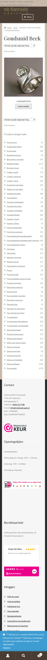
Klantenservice (13, 606)
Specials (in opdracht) (16, 309)
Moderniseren (13, 262)
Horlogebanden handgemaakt (19, 236)
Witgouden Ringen (14, 339)
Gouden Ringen (13, 215)
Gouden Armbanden (15, 202)
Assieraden (11, 151)
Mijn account (8, 655)
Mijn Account (13, 596)
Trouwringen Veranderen (17, 321)
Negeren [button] (6, 647)
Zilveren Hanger (13, 347)
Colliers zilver (12, 181)
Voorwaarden (13, 611)
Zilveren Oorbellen (14, 360)
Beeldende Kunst (14, 155)
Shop (16, 28)
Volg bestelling (13, 601)
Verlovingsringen (14, 330)
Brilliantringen (13, 164)
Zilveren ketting (13, 351)
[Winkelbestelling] (19, 45)
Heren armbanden (14, 228)
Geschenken (12, 198)
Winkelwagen (36, 654)
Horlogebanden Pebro (16, 245)
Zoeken (23, 655)
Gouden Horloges (14, 206)
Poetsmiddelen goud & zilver (19, 279)
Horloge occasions (14, 232)
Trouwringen (12, 317)
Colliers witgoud (14, 176)
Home (9, 28)
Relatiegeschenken (15, 287)
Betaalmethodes (14, 616)
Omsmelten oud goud (16, 266)
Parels (9, 270)
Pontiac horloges (14, 283)
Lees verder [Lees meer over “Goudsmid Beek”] (23, 106)
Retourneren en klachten (17, 626)
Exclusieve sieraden (15, 185)
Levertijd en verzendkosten (18, 621)
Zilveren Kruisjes (14, 356)
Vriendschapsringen (15, 334)
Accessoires (12, 142)
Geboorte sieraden (15, 189)
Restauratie (12, 292)
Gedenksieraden (14, 194)
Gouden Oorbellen (14, 211)
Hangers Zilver (13, 223)
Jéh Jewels (11, 253)
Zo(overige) (12, 368)
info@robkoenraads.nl (20, 408)
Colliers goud (12, 172)
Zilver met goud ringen (16, 343)
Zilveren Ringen (13, 364)
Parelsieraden (13, 274)
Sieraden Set (12, 304)
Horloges (11, 249)
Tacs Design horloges (16, 313)
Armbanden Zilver (14, 147)
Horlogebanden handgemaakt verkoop (23, 240)
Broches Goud (13, 168)
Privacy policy (13, 630)
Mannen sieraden (14, 257)
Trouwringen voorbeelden (17, 326)
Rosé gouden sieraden (16, 296)
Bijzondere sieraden (15, 159)
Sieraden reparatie (15, 300)
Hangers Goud (13, 219)
